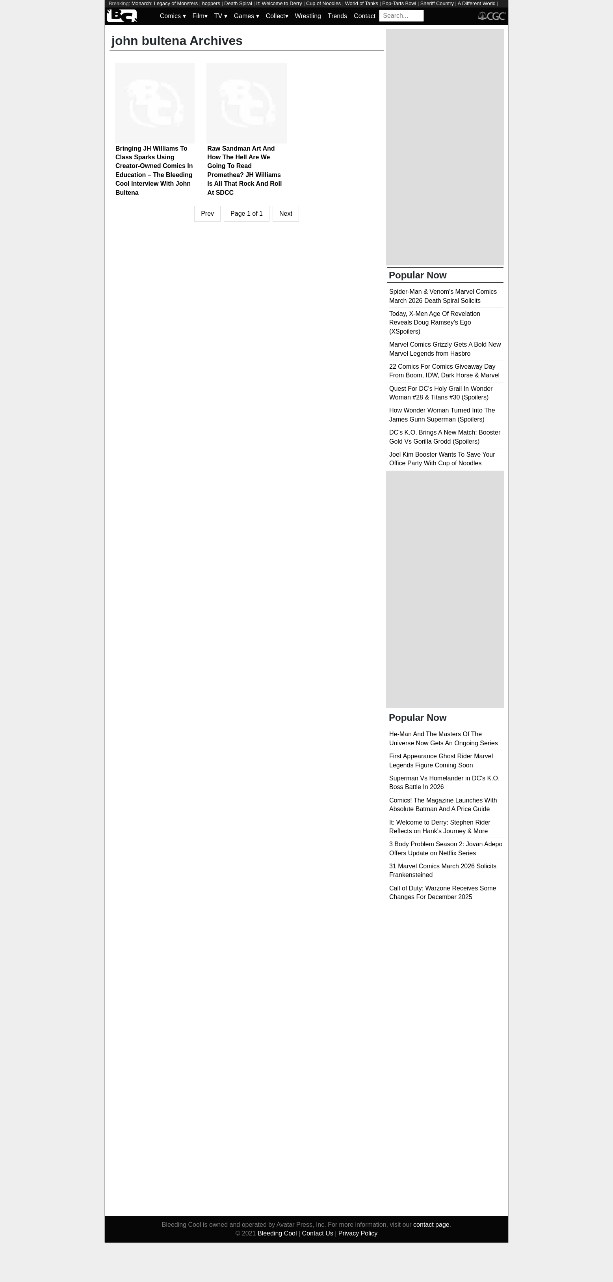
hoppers (211, 3)
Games (246, 16)
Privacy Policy (358, 1233)
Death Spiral (238, 3)
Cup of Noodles (323, 3)
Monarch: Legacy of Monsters (165, 3)
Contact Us (317, 1233)
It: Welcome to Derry (279, 3)
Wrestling (308, 16)
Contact (364, 16)
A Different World (477, 3)
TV (220, 16)
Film (200, 16)
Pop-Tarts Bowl (399, 3)
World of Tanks (361, 3)
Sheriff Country (437, 3)
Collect (277, 16)
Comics (173, 16)
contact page (431, 1224)
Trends (337, 16)
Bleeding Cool (277, 1233)
